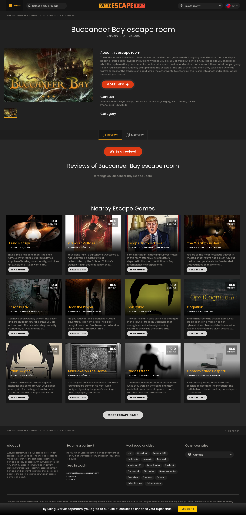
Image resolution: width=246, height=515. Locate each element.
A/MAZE (26, 247)
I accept (187, 509)
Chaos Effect (138, 371)
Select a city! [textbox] (193, 6)
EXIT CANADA (131, 36)
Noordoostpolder (167, 471)
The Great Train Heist (204, 243)
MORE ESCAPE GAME (123, 415)
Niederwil (169, 465)
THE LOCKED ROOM (210, 247)
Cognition (195, 307)
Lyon (130, 453)
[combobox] (200, 6)
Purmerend (133, 471)
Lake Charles (153, 465)
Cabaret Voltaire (81, 243)
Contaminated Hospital (206, 371)
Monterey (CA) (135, 465)
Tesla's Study (19, 243)
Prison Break (18, 307)
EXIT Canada (49, 15)
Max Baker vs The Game (87, 371)
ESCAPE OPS (206, 311)
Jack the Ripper (80, 307)
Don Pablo (136, 307)
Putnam (161, 477)
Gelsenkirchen (135, 483)
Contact (70, 479)
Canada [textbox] (198, 454)
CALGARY (112, 36)
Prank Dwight (19, 371)
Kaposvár (147, 459)
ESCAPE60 (146, 311)
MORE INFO (115, 84)
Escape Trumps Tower (146, 243)
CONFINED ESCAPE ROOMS (155, 247)
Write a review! (123, 151)
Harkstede (133, 459)
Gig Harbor (149, 471)
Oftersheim (142, 453)
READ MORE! (18, 269)
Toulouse (147, 477)
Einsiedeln (162, 459)
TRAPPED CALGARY (91, 311)
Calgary (33, 15)
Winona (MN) (160, 453)
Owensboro (133, 477)
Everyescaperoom (16, 15)
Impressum (71, 476)
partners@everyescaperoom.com (82, 473)
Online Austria (154, 483)
